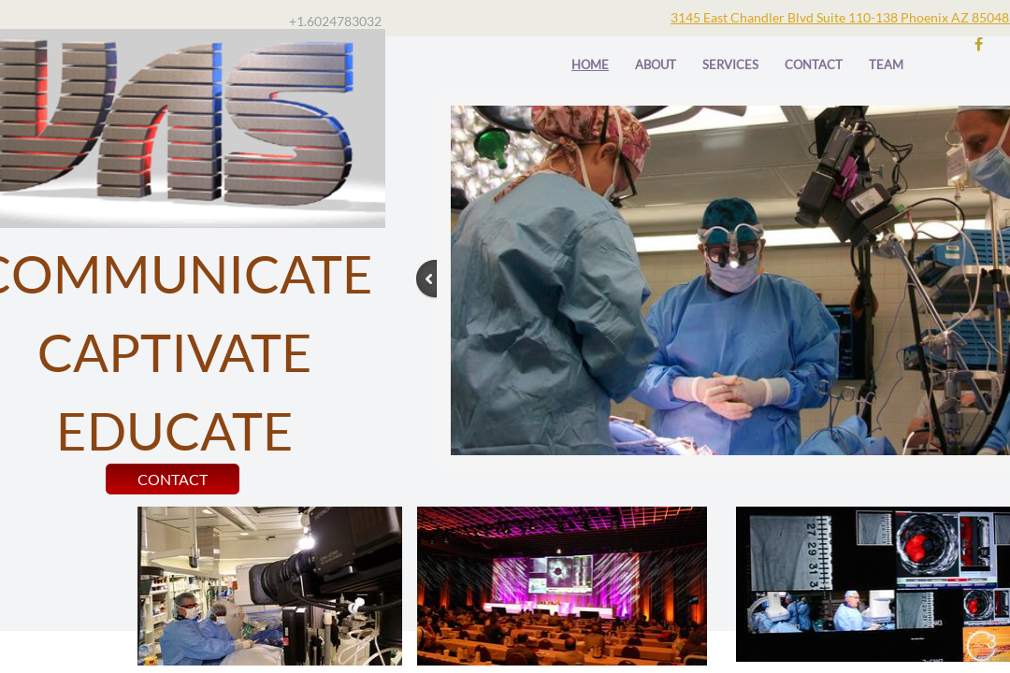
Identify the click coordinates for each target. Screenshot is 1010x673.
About (655, 64)
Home (590, 64)
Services (730, 64)
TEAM (886, 64)
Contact (814, 64)
